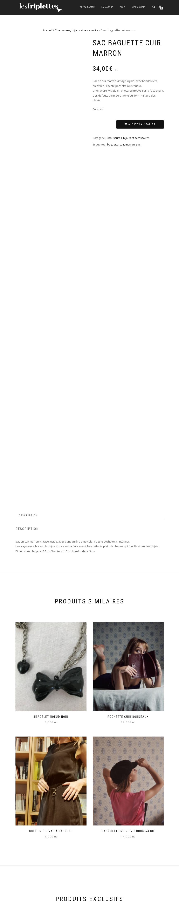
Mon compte (138, 7)
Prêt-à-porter (87, 7)
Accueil (47, 30)
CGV (18, 850)
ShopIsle (20, 901)
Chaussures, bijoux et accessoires (77, 30)
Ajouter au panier (141, 124)
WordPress (45, 901)
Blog (122, 7)
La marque (107, 7)
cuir (122, 144)
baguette (112, 144)
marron (130, 144)
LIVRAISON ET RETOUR (29, 859)
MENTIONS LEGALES (27, 841)
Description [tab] (28, 383)
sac (138, 144)
